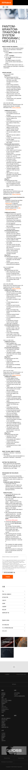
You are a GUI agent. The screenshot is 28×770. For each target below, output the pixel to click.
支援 (7, 7)
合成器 (2, 696)
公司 (2, 730)
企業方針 (3, 734)
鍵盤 (2, 697)
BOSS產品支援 (5, 624)
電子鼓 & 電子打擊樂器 (6, 700)
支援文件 (3, 721)
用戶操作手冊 (5, 597)
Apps (2, 712)
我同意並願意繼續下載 (9, 572)
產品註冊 (4, 609)
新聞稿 (2, 737)
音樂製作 (3, 703)
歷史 (2, 739)
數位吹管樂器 (4, 702)
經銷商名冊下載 (5, 612)
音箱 (2, 704)
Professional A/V (5, 709)
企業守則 (3, 740)
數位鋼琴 (3, 694)
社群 (15, 690)
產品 (2, 690)
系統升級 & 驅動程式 (6, 594)
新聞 (15, 715)
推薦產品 (3, 693)
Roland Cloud (8, 203)
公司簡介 (3, 733)
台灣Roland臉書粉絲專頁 (19, 696)
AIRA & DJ (3, 706)
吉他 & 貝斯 (4, 699)
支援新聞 (4, 606)
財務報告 (3, 736)
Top (3, 591)
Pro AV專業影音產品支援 (7, 627)
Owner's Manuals (16, 107)
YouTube (16, 694)
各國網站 (7, 674)
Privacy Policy (7, 758)
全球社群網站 (17, 693)
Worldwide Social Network (7, 761)
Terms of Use (21, 758)
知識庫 (3, 603)
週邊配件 (3, 710)
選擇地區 (14, 684)
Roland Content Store (21, 674)
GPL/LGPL (4, 630)
